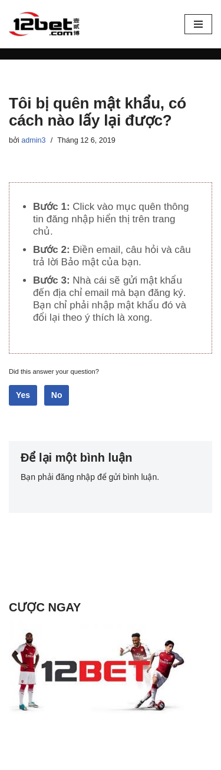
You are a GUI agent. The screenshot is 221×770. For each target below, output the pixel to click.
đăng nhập (75, 477)
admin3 (33, 140)
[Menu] (198, 24)
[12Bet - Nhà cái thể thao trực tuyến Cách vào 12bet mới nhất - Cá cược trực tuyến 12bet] (44, 24)
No (56, 395)
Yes (23, 395)
